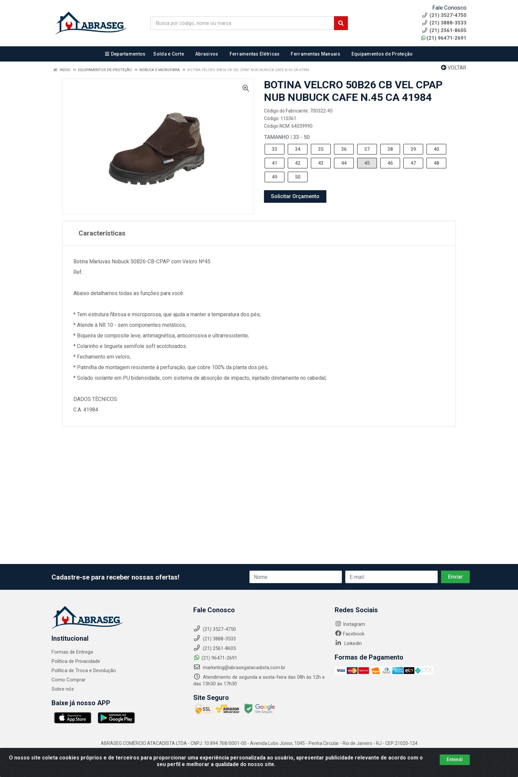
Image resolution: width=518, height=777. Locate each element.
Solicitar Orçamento (295, 196)
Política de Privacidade (76, 661)
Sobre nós (63, 689)
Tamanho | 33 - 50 (287, 137)
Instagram (350, 624)
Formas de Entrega (72, 652)
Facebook (349, 634)
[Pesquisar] (341, 23)
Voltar (453, 68)
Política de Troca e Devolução (84, 670)
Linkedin (348, 643)
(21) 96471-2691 (443, 38)
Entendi (455, 759)
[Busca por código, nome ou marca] (242, 23)
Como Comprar (69, 680)
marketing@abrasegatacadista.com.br (239, 667)
